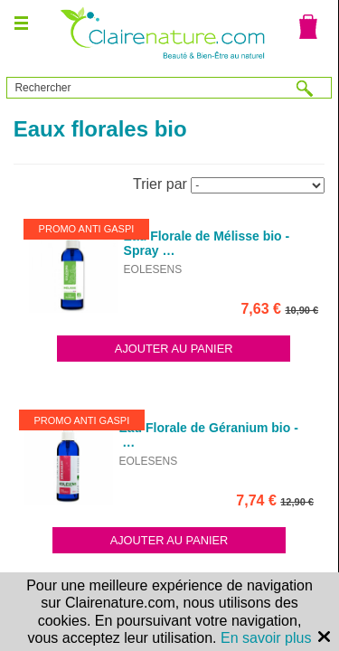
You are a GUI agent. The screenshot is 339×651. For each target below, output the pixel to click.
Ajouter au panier (174, 348)
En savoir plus (266, 638)
